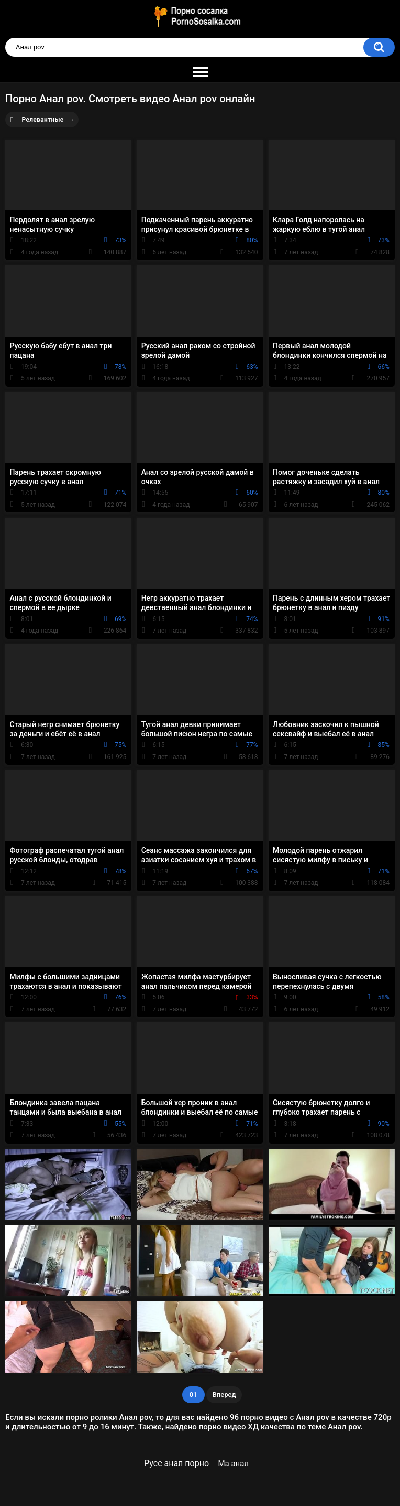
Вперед (224, 1394)
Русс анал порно (176, 1463)
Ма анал (233, 1463)
